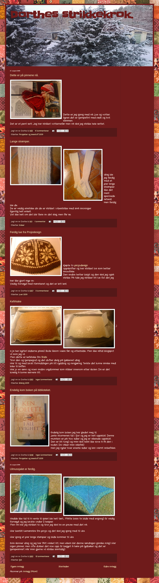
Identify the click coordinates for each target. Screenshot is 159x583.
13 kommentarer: (43, 556)
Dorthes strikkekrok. (71, 15)
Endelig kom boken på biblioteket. (30, 390)
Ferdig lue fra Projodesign (25, 232)
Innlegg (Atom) (30, 571)
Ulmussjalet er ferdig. (23, 469)
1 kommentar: (40, 221)
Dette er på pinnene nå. (24, 75)
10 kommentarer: (42, 131)
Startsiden (64, 566)
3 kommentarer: (42, 291)
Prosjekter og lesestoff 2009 (31, 134)
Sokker (21, 225)
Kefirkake (15, 301)
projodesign (81, 265)
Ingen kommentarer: (44, 379)
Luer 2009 (23, 294)
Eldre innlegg (110, 566)
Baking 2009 (24, 383)
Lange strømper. (20, 141)
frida (44, 357)
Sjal (20, 560)
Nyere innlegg (17, 566)
